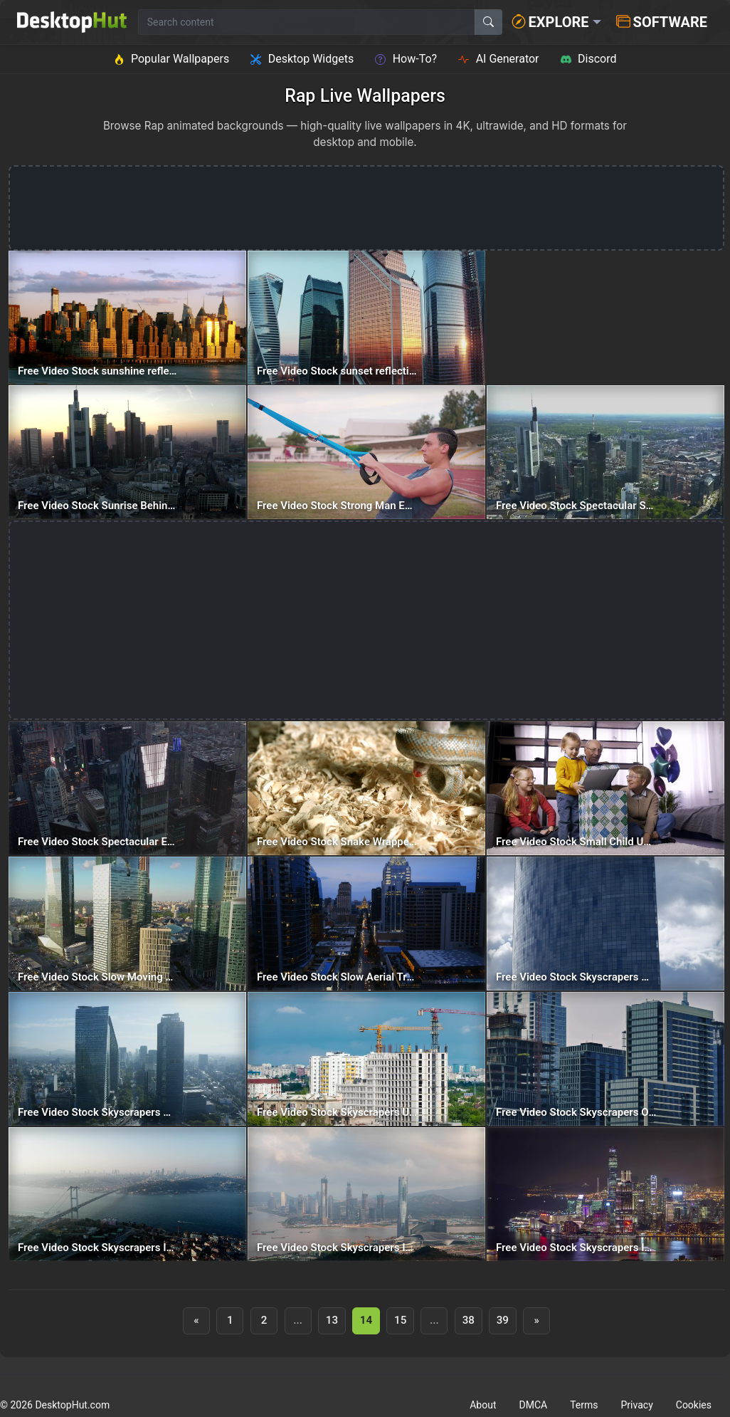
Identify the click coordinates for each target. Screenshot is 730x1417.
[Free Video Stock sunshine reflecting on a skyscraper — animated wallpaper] (127, 318)
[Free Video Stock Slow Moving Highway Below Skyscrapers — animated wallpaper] (127, 923)
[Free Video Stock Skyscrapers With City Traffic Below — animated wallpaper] (127, 1059)
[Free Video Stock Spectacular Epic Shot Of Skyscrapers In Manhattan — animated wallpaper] (127, 788)
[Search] (488, 22)
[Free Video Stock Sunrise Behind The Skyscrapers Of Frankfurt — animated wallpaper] (127, 452)
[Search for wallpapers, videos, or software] (306, 22)
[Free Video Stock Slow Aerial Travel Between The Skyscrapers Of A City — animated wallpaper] (366, 923)
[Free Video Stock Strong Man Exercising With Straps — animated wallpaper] (366, 452)
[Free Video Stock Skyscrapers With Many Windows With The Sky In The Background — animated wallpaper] (605, 923)
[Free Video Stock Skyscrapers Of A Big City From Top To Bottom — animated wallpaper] (605, 1059)
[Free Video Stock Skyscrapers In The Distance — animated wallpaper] (127, 1194)
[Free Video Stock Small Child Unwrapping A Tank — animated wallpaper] (605, 788)
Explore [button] (550, 22)
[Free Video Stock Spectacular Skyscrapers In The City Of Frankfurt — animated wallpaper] (605, 452)
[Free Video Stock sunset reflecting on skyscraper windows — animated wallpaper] (366, 318)
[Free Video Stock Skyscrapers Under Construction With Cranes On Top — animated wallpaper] (366, 1059)
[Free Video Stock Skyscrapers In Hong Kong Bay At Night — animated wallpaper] (605, 1194)
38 (468, 1320)
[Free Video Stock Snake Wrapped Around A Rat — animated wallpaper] (366, 788)
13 (332, 1320)
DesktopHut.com (72, 1405)
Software (661, 22)
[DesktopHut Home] (72, 22)
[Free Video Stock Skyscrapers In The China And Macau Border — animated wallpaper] (366, 1194)
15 (400, 1320)
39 (503, 1320)
